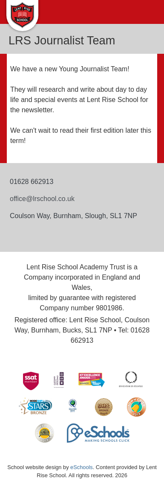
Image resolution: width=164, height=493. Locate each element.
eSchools (81, 467)
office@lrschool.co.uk (42, 198)
